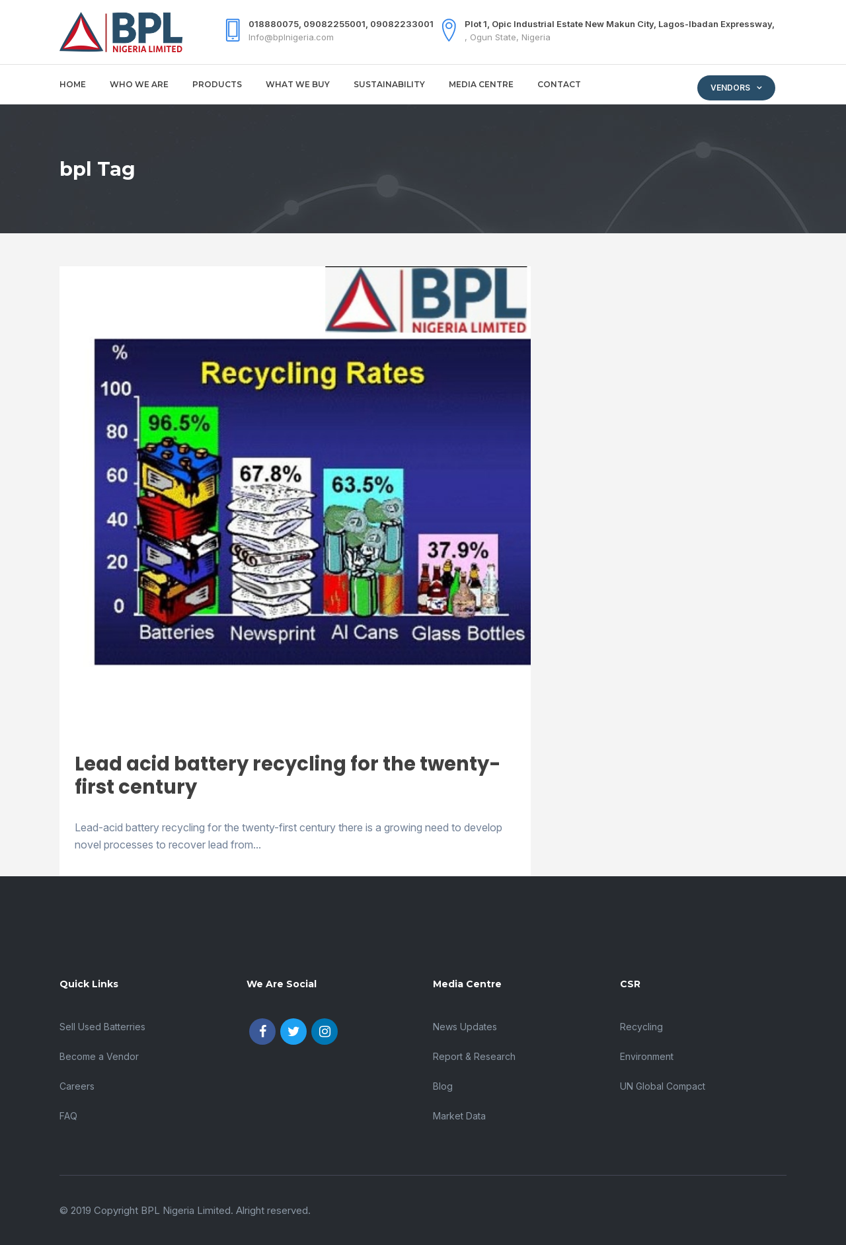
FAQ (68, 1115)
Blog (443, 1086)
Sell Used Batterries (102, 1026)
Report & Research (474, 1056)
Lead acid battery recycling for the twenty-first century (288, 775)
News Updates (465, 1026)
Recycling (641, 1026)
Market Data (459, 1115)
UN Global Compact (662, 1086)
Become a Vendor (99, 1056)
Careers (77, 1086)
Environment (646, 1056)
